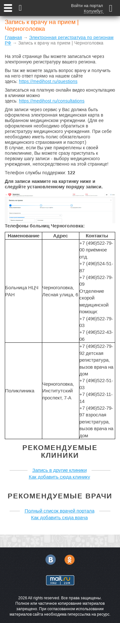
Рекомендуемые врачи (60, 496)
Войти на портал (87, 5)
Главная (13, 37)
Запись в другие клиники (59, 470)
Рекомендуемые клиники (60, 451)
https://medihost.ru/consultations (51, 100)
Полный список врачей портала (59, 510)
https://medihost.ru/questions (48, 81)
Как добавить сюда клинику (59, 477)
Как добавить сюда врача (59, 517)
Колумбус (93, 11)
